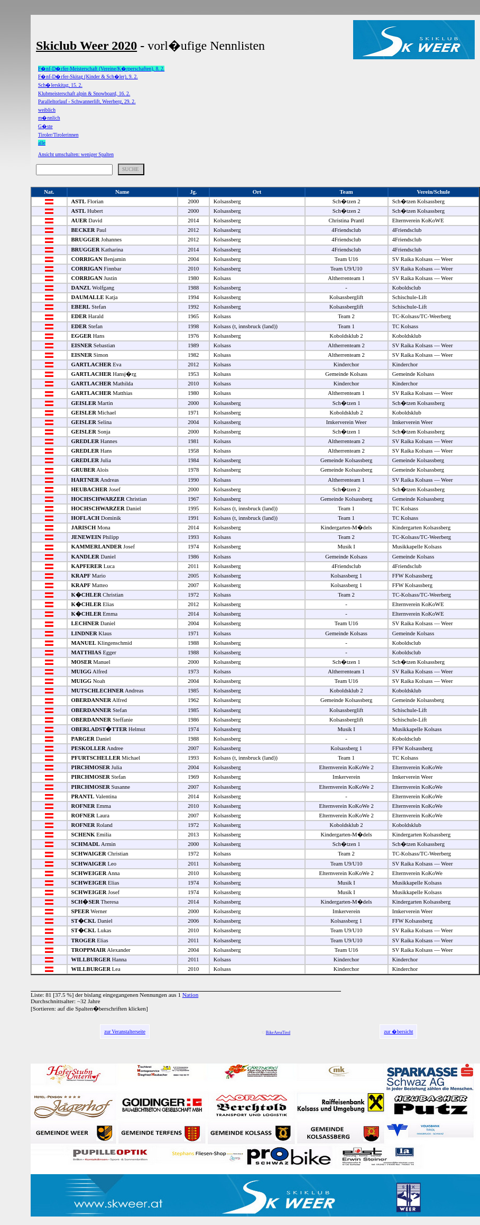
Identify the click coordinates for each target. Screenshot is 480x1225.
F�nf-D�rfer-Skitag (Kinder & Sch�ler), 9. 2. (88, 76)
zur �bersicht (398, 1031)
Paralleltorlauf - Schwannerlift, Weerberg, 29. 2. (87, 101)
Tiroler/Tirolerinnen (58, 135)
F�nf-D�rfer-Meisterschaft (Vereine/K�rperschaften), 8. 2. (101, 68)
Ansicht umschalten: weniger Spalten (76, 154)
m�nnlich (49, 118)
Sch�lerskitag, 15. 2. (60, 85)
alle (41, 143)
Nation (190, 995)
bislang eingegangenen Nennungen (125, 995)
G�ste (45, 126)
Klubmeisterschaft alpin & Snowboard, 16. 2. (84, 93)
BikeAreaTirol (278, 1032)
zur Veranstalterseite (124, 1031)
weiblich (47, 110)
